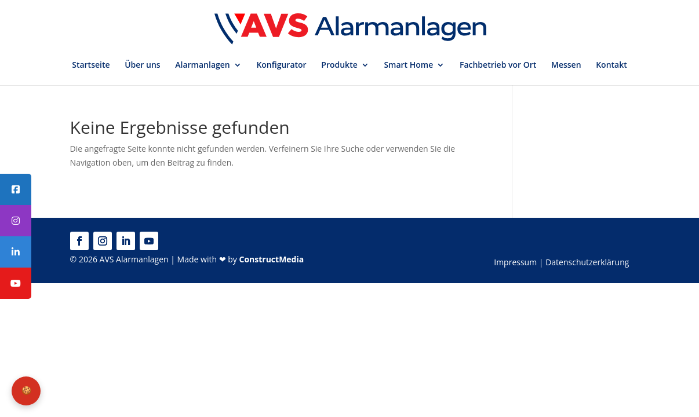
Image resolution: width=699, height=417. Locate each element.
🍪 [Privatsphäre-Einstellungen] (26, 390)
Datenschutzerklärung (587, 262)
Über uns (142, 65)
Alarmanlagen (202, 65)
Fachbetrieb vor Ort (498, 65)
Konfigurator (281, 65)
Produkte (339, 65)
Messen (566, 65)
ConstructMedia (271, 259)
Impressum (515, 262)
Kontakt (611, 65)
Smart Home (408, 65)
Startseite (91, 65)
